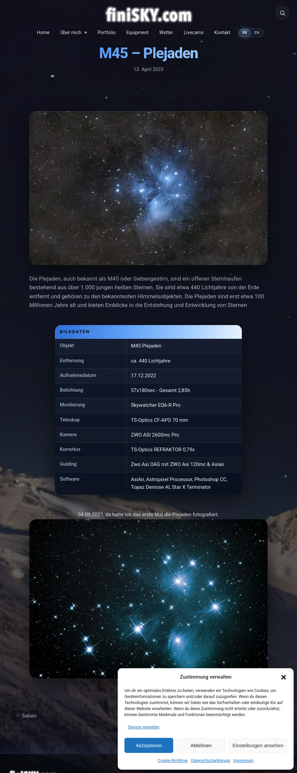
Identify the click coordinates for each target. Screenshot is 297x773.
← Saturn (26, 716)
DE (244, 32)
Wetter (166, 32)
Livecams (194, 32)
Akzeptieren (148, 745)
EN (257, 32)
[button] (283, 677)
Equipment (137, 32)
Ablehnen (200, 745)
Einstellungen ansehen (257, 745)
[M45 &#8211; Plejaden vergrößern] (148, 189)
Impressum (243, 760)
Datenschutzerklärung (210, 760)
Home (43, 32)
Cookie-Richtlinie (173, 760)
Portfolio (107, 32)
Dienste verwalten (144, 727)
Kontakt (222, 32)
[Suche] (282, 12)
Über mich (70, 32)
